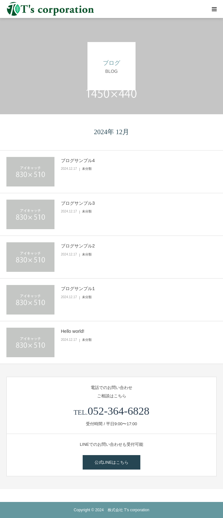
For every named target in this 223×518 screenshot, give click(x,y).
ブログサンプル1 (78, 288)
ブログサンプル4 (78, 160)
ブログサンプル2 (78, 245)
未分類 (87, 168)
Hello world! (72, 331)
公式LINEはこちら (112, 462)
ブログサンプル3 (78, 203)
